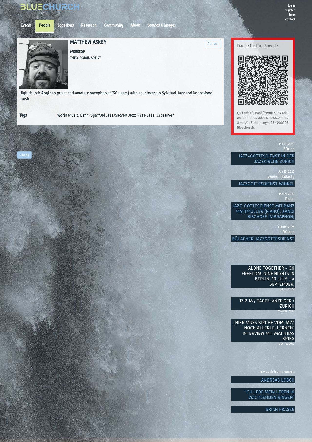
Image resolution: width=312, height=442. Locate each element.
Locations (66, 26)
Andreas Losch (277, 380)
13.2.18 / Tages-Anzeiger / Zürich (266, 304)
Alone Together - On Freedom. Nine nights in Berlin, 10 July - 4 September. (268, 276)
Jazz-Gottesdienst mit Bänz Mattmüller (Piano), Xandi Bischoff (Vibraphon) (263, 211)
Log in (291, 5)
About (135, 26)
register (290, 10)
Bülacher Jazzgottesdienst (263, 239)
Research (89, 26)
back (25, 155)
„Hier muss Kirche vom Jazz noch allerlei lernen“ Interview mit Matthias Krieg (263, 330)
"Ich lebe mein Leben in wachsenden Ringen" (269, 395)
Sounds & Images (162, 26)
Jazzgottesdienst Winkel (266, 184)
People (44, 26)
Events (26, 26)
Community (113, 26)
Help (292, 14)
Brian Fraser (280, 409)
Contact (290, 19)
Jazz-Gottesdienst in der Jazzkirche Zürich (266, 159)
